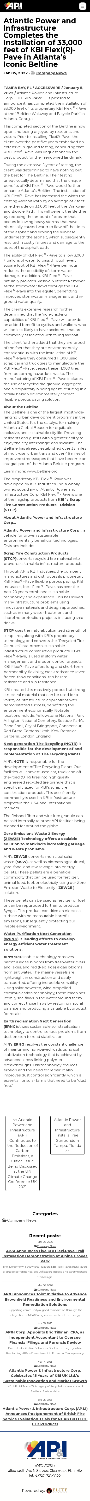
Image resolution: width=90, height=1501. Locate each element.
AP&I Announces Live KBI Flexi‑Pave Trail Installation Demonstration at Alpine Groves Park (45, 1256)
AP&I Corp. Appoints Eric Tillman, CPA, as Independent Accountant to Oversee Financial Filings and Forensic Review (45, 1337)
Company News (51, 73)
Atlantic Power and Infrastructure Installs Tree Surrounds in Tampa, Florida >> (67, 1135)
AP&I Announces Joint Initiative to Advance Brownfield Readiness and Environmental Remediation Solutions (45, 1299)
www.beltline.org (42, 471)
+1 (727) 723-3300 (47, 1475)
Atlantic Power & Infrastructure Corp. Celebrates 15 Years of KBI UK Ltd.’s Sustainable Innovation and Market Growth (45, 1375)
